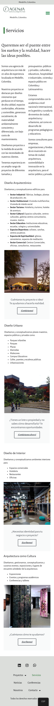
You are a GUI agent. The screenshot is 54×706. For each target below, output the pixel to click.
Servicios (36, 675)
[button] (47, 13)
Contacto (35, 690)
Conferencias (34, 683)
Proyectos (19, 675)
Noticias (18, 683)
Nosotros (18, 690)
